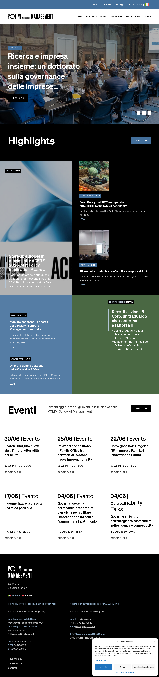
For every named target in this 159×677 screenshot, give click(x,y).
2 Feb (88, 265)
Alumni (148, 16)
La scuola (78, 16)
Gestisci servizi (101, 660)
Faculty (138, 16)
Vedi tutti (141, 140)
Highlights (120, 4)
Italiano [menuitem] (16, 595)
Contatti (12, 668)
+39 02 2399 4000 (19, 641)
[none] (147, 4)
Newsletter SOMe (102, 4)
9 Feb (90, 195)
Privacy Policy (129, 673)
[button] (154, 641)
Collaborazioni (116, 16)
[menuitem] (147, 4)
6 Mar (13, 170)
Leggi (82, 219)
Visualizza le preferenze (144, 667)
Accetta (103, 667)
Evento (22, 438)
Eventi (129, 16)
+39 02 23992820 (81, 622)
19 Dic (20, 359)
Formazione (91, 16)
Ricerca (103, 16)
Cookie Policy (119, 673)
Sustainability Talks (126, 502)
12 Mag (121, 302)
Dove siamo (135, 4)
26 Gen (18, 315)
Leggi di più (18, 98)
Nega (122, 667)
